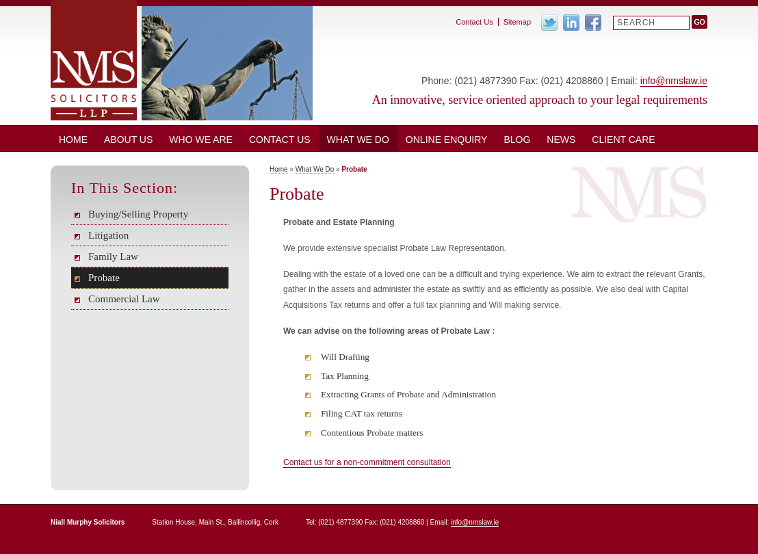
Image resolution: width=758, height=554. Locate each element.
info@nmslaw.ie (673, 80)
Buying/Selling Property (138, 214)
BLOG (517, 139)
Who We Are (201, 139)
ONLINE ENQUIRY (447, 139)
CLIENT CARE (623, 139)
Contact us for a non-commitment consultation (367, 462)
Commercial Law (124, 298)
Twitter (549, 22)
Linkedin (571, 22)
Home (73, 139)
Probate (104, 277)
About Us (128, 139)
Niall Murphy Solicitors (94, 60)
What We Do (358, 139)
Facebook (593, 22)
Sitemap (517, 22)
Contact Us (280, 139)
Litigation (108, 235)
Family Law (113, 256)
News (561, 139)
